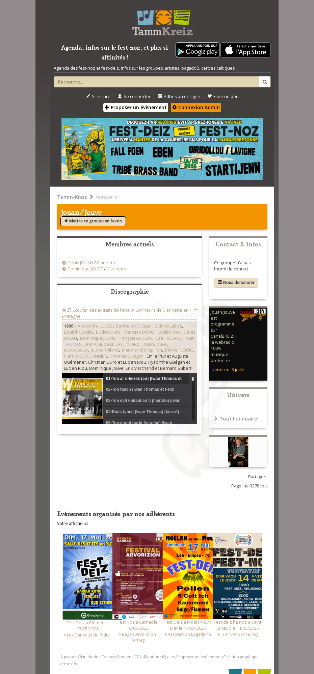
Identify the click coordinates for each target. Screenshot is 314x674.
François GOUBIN (135, 338)
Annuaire (106, 196)
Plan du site (89, 656)
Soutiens (125, 656)
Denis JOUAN (80, 263)
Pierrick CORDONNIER (85, 356)
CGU (138, 656)
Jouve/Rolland (105, 350)
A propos (68, 656)
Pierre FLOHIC (179, 350)
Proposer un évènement (136, 107)
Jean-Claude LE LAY (104, 344)
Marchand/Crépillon (142, 350)
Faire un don (223, 96)
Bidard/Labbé (168, 326)
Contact (108, 656)
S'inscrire (98, 96)
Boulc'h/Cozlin (78, 332)
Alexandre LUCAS (95, 326)
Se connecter (134, 96)
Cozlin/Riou (169, 332)
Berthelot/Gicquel (134, 326)
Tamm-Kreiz (72, 196)
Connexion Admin (196, 107)
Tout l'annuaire (235, 418)
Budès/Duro (108, 332)
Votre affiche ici (72, 523)
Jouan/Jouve (154, 344)
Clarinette (106, 263)
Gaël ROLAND (168, 338)
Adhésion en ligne (179, 96)
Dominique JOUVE (85, 269)
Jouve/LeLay (76, 350)
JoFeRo (132, 344)
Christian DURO (139, 332)
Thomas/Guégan (126, 356)
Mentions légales (159, 656)
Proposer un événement (199, 656)
